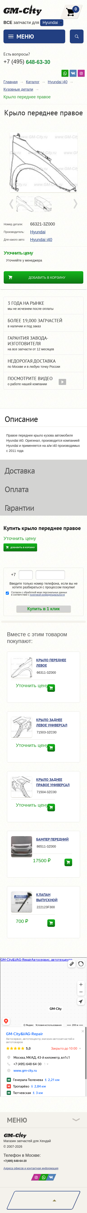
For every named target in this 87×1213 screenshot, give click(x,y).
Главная (10, 82)
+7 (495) (26, 61)
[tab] (43, 417)
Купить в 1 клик (43, 608)
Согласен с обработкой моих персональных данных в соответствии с (39, 593)
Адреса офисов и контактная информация (30, 1168)
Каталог (32, 82)
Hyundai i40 (58, 82)
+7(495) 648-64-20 (15, 1161)
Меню (25, 36)
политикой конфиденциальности (47, 594)
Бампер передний (52, 839)
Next (75, 204)
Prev (12, 204)
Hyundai (50, 22)
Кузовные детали (18, 89)
